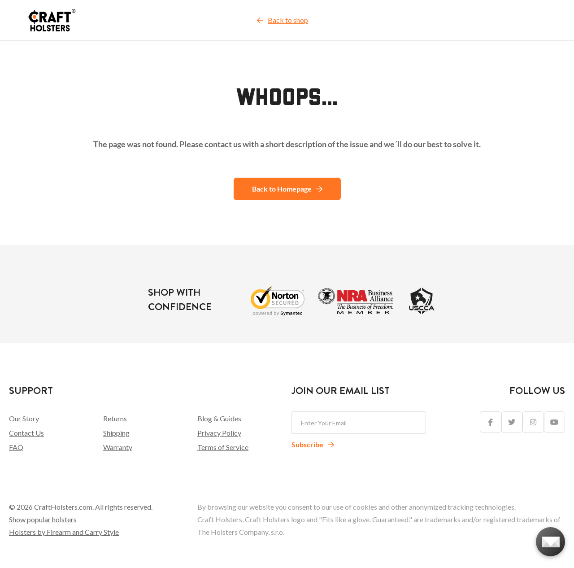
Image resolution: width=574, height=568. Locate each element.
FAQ (16, 447)
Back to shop (282, 20)
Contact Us (26, 432)
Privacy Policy (219, 432)
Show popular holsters (43, 519)
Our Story (24, 418)
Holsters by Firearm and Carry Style (64, 532)
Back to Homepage (287, 188)
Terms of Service (222, 447)
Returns (115, 418)
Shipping (116, 432)
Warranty (117, 447)
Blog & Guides (219, 418)
